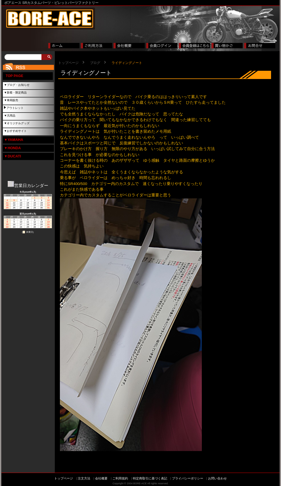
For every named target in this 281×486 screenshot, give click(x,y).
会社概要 (101, 478)
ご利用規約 (120, 478)
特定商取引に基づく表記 (150, 478)
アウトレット (15, 107)
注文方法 (84, 478)
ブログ (95, 63)
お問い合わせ (217, 478)
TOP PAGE (14, 76)
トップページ (68, 63)
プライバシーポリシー (187, 478)
